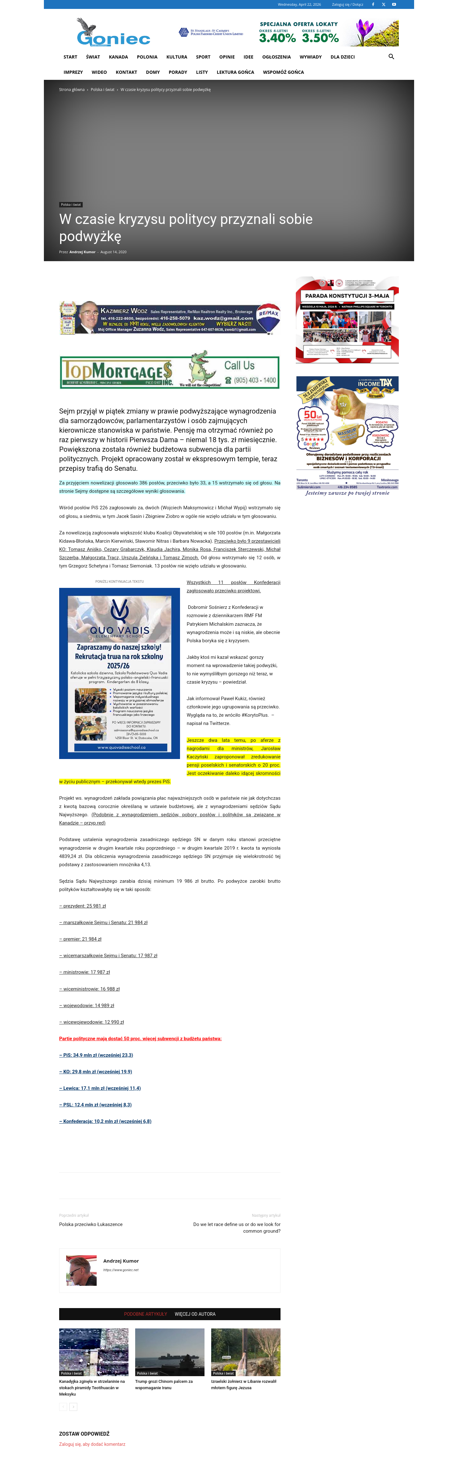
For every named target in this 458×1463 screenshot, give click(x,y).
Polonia (147, 57)
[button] (391, 57)
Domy (153, 72)
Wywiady (311, 57)
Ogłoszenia (276, 57)
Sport (203, 57)
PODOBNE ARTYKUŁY (145, 1314)
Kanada (118, 57)
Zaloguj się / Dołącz (347, 4)
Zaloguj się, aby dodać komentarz (92, 1444)
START (70, 57)
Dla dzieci (343, 57)
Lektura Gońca (235, 72)
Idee (248, 57)
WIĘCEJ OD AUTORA (195, 1314)
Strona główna (72, 89)
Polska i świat (102, 89)
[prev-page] (63, 1407)
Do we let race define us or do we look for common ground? (237, 1228)
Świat (93, 57)
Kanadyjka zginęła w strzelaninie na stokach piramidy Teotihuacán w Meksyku (92, 1388)
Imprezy (73, 72)
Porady (178, 72)
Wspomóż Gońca (283, 72)
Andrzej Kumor (82, 251)
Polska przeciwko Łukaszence (90, 1224)
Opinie (227, 57)
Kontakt (126, 72)
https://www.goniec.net (120, 1270)
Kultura (176, 57)
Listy (202, 72)
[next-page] (73, 1407)
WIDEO (99, 72)
